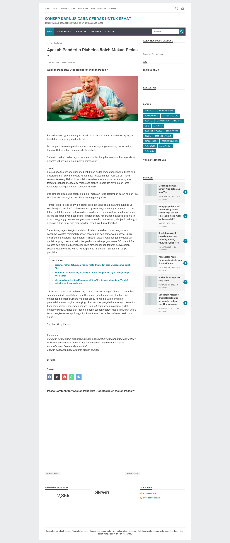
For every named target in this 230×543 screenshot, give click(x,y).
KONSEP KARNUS (64, 31)
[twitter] (57, 377)
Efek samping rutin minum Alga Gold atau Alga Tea (169, 189)
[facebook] (49, 377)
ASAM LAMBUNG (151, 116)
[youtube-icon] (182, 8)
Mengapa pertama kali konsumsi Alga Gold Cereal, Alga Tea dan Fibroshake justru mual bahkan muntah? (169, 212)
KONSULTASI (81, 31)
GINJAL (148, 136)
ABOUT (55, 9)
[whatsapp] (71, 377)
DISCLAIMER (83, 9)
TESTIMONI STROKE (163, 136)
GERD (147, 126)
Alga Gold (158, 126)
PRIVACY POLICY (98, 9)
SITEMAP (112, 9)
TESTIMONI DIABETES (153, 131)
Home (47, 9)
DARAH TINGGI (165, 146)
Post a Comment (68, 63)
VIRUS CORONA (163, 121)
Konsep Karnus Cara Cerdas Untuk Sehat (88, 18)
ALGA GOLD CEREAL (170, 116)
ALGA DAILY (149, 151)
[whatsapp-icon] (176, 8)
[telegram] (79, 377)
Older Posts (132, 473)
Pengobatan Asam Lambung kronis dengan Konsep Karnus (170, 260)
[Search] (165, 31)
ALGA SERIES (150, 146)
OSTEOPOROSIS (151, 141)
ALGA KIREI (177, 121)
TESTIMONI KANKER (170, 141)
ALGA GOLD (96, 31)
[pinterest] (64, 377)
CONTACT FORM (68, 9)
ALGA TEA (109, 31)
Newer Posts (52, 473)
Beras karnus (172, 131)
